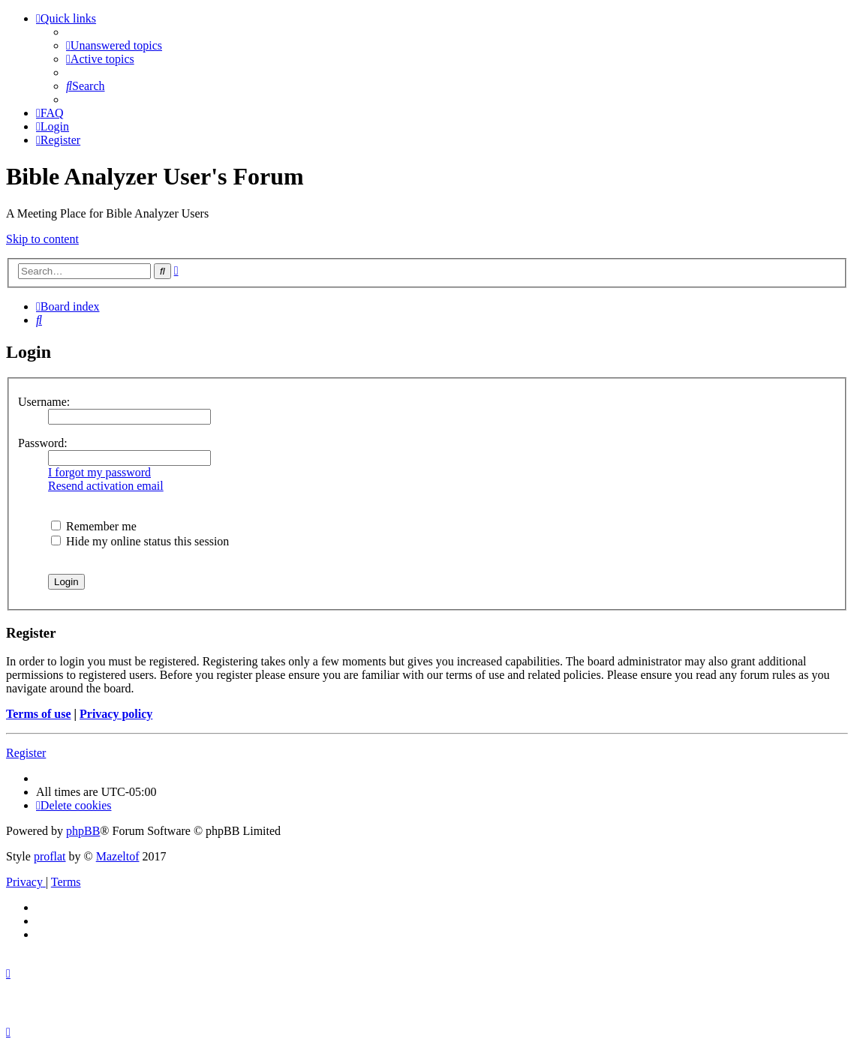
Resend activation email (106, 485)
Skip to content (42, 239)
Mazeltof (118, 856)
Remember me (94, 526)
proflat (50, 856)
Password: (43, 443)
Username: (44, 401)
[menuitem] (114, 45)
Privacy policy (116, 713)
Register (26, 752)
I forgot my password (99, 472)
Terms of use (38, 713)
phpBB (83, 830)
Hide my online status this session (140, 541)
